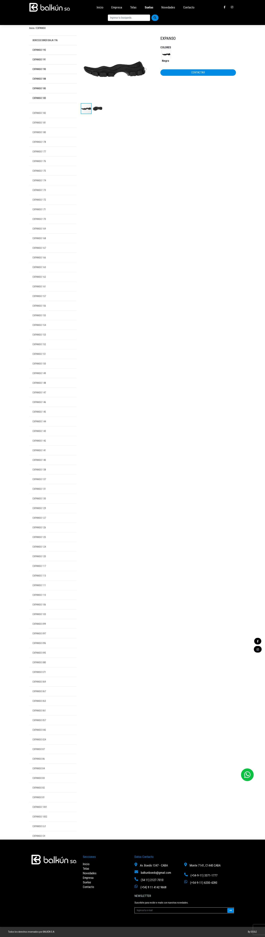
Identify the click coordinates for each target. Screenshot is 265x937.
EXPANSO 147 (39, 399)
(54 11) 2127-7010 (152, 880)
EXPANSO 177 (39, 158)
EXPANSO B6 (39, 765)
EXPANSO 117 (39, 572)
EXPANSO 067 (39, 698)
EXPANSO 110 (39, 601)
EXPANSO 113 (39, 582)
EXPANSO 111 (39, 592)
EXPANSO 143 (39, 437)
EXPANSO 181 (39, 129)
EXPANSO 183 (39, 98)
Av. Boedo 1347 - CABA (154, 865)
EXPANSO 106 (39, 611)
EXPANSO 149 (39, 380)
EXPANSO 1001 (40, 813)
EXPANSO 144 (39, 428)
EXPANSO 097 (39, 640)
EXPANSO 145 (39, 418)
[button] (145, 69)
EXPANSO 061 (39, 717)
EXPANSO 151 (39, 360)
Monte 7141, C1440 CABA (205, 865)
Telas (133, 7)
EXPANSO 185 (39, 88)
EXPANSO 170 (39, 225)
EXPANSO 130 (39, 505)
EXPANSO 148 (39, 389)
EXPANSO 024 (39, 746)
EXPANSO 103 (39, 621)
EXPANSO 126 (39, 534)
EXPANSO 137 (39, 486)
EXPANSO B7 (39, 756)
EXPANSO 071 (39, 678)
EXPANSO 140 (39, 466)
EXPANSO (41, 28)
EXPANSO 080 (39, 669)
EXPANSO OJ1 (39, 833)
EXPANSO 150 (39, 370)
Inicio (100, 7)
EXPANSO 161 (39, 293)
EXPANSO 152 (39, 351)
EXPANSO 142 (39, 447)
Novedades (168, 7)
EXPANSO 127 (39, 524)
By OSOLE (252, 931)
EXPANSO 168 (39, 245)
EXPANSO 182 (39, 119)
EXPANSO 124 (39, 553)
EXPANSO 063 (39, 707)
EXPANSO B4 (39, 775)
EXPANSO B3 (39, 784)
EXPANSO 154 (39, 331)
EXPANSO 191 (39, 59)
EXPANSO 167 (39, 254)
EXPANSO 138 (39, 476)
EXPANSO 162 (39, 283)
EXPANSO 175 (39, 177)
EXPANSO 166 (39, 264)
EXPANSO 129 (39, 515)
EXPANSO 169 (39, 235)
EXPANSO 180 (39, 139)
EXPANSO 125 (39, 543)
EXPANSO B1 (39, 804)
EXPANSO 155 (39, 322)
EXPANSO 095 (39, 659)
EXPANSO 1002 (40, 823)
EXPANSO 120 (39, 563)
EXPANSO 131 (39, 495)
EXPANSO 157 (39, 303)
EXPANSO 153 (39, 341)
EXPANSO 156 (39, 312)
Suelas (149, 7)
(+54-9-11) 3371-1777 (204, 875)
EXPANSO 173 (39, 196)
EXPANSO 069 (39, 688)
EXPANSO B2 (39, 794)
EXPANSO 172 (39, 206)
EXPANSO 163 (39, 274)
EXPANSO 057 (39, 727)
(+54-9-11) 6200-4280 (203, 882)
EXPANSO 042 (39, 736)
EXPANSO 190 (39, 69)
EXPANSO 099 (39, 630)
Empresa (116, 7)
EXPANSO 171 (39, 216)
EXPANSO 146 (39, 409)
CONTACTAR (198, 72)
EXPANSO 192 (39, 50)
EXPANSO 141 (39, 457)
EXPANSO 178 (39, 148)
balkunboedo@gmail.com (156, 872)
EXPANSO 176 (39, 168)
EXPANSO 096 (39, 650)
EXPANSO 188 (39, 78)
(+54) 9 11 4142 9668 (153, 887)
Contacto (188, 7)
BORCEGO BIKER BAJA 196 (45, 40)
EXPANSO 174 (39, 187)
